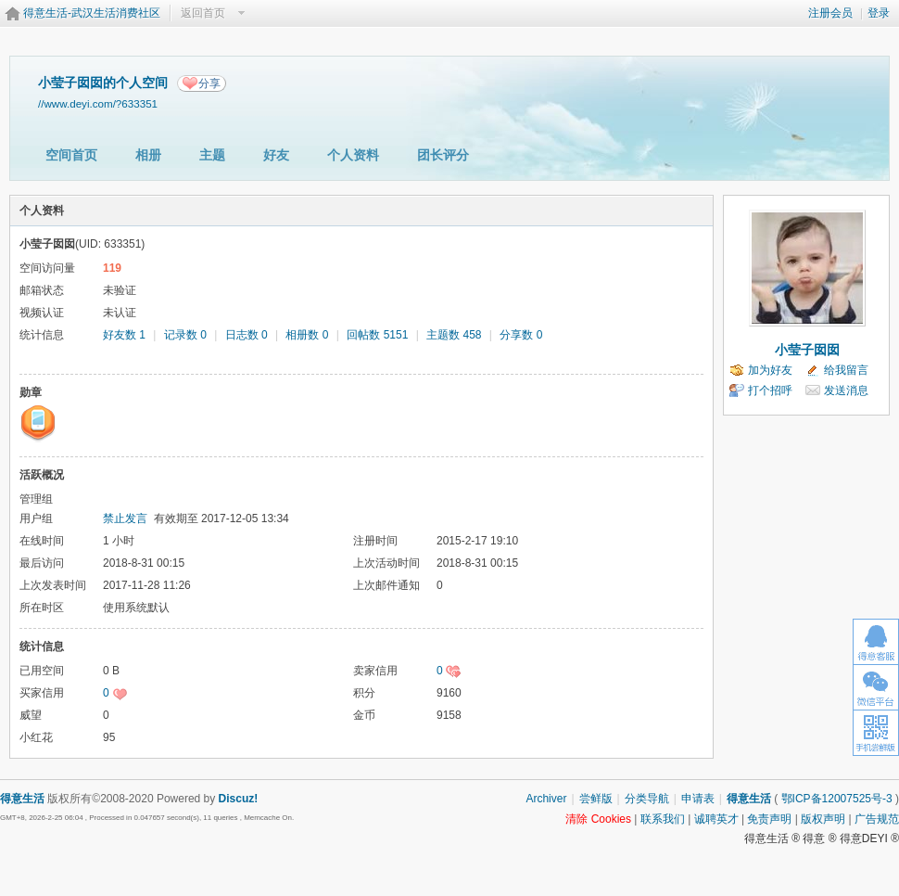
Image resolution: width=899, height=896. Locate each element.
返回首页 (203, 12)
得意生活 (749, 798)
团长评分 (443, 154)
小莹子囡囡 (807, 349)
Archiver (545, 798)
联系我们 (662, 819)
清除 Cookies (598, 819)
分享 (209, 83)
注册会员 (830, 12)
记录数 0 (185, 334)
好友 (276, 154)
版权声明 (823, 819)
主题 (212, 154)
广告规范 (877, 819)
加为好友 (770, 370)
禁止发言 (125, 518)
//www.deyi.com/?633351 (98, 103)
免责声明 (769, 819)
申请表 (698, 798)
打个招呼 (770, 390)
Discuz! (239, 798)
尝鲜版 (596, 798)
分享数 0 (521, 334)
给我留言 (846, 370)
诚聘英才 (716, 819)
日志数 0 (246, 334)
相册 (148, 154)
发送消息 (846, 390)
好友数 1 (124, 334)
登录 (878, 12)
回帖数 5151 (377, 334)
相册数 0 (306, 334)
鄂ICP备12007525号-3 (837, 798)
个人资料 (353, 154)
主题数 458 (453, 334)
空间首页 (71, 154)
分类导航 (647, 798)
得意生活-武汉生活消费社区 (91, 12)
